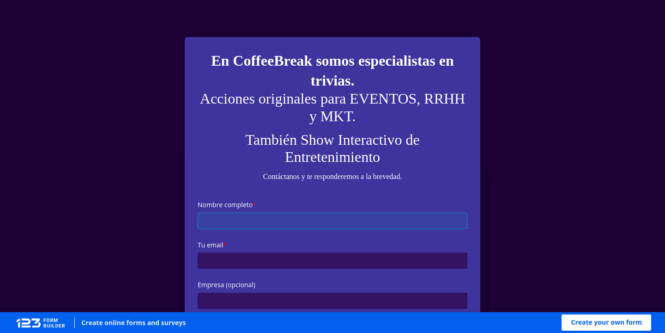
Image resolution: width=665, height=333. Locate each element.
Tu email (211, 244)
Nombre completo (225, 204)
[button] (606, 322)
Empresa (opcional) (226, 284)
